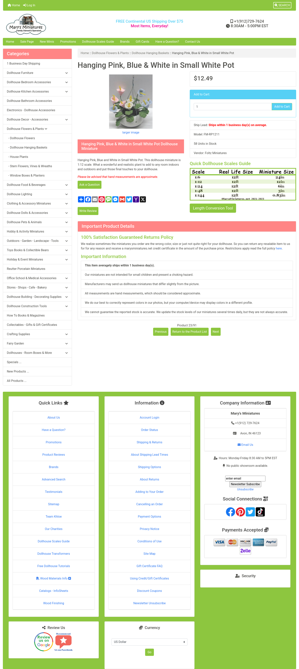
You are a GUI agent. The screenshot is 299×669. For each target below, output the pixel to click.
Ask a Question (89, 184)
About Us (53, 417)
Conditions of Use (149, 541)
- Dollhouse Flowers (21, 138)
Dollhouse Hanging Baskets (150, 53)
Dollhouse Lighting (37, 194)
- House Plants (17, 157)
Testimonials (53, 492)
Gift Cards (142, 41)
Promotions (68, 41)
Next (216, 331)
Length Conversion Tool (213, 208)
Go (149, 652)
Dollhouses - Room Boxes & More (37, 353)
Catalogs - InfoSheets (53, 591)
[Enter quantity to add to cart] (233, 106)
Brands (125, 41)
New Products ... (18, 371)
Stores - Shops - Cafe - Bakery (37, 287)
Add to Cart (282, 106)
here (279, 248)
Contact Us (192, 41)
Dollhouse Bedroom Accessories (37, 82)
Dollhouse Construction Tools (37, 306)
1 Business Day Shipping (23, 63)
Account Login (149, 417)
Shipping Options (149, 467)
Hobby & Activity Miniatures (37, 231)
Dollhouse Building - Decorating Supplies (37, 297)
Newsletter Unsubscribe (149, 603)
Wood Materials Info (53, 578)
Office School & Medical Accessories (37, 278)
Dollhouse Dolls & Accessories (37, 213)
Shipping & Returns (149, 442)
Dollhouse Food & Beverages (37, 185)
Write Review (88, 211)
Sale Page (27, 41)
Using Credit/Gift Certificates (149, 578)
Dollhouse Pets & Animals (37, 222)
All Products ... (17, 381)
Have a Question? (167, 41)
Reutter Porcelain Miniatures (26, 269)
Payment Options (149, 516)
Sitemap (53, 504)
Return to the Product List (189, 331)
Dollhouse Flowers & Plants (110, 53)
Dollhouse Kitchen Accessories (37, 91)
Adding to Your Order (149, 492)
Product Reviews (53, 454)
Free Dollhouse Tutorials (53, 566)
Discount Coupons (149, 591)
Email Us (245, 445)
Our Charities (53, 529)
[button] (282, 5)
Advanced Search (54, 479)
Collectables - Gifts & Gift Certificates (32, 325)
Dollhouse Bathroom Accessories (29, 101)
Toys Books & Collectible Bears (37, 250)
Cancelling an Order (149, 504)
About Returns (149, 479)
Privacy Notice (149, 529)
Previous (161, 331)
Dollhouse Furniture (37, 73)
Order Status (149, 430)
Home (14, 5)
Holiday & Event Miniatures (37, 259)
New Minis (47, 41)
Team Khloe (54, 516)
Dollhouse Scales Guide (98, 41)
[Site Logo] (52, 24)
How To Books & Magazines (26, 315)
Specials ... (14, 362)
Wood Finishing (53, 603)
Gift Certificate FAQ (149, 566)
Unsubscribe (245, 489)
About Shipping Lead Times (149, 454)
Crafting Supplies (37, 334)
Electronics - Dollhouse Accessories (31, 110)
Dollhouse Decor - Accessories (37, 119)
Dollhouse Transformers (53, 554)
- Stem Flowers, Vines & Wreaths (29, 166)
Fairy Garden (37, 343)
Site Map (150, 554)
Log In (29, 5)
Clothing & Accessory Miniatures (37, 203)
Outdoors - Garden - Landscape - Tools (37, 241)
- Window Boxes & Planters (26, 175)
